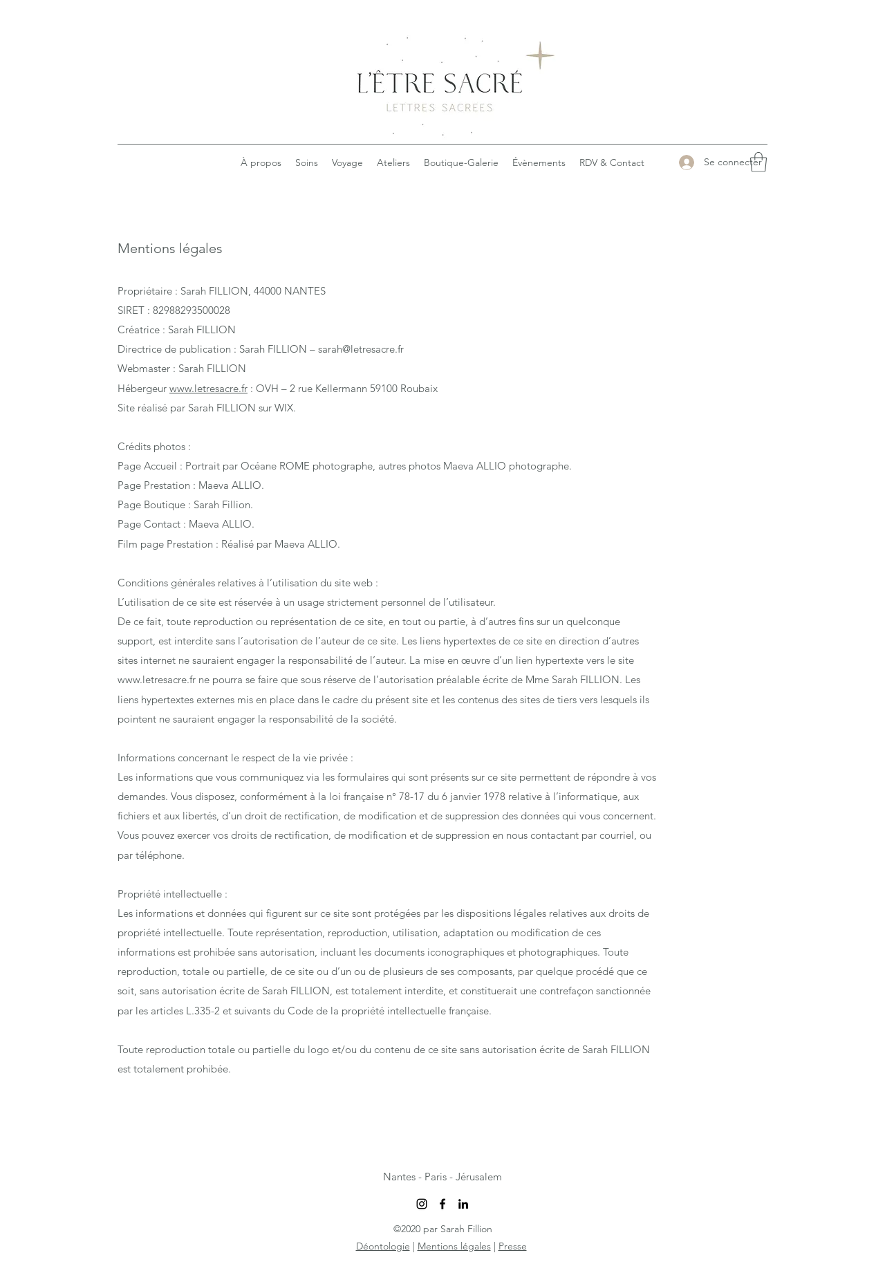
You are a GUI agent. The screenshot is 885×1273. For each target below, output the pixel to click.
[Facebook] (442, 1204)
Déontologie (383, 1246)
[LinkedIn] (463, 1204)
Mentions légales (454, 1246)
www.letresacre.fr (208, 388)
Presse (513, 1246)
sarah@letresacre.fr (361, 348)
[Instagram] (422, 1204)
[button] (758, 162)
